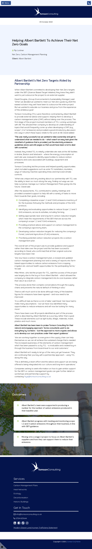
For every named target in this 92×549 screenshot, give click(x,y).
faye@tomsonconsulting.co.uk (37, 376)
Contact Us (71, 542)
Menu (5, 3)
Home (78, 542)
